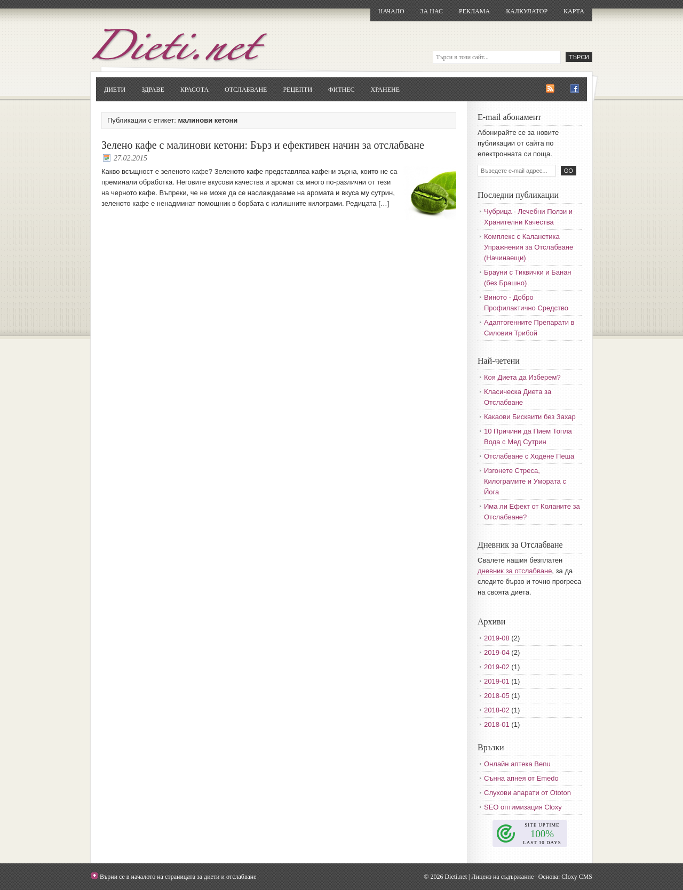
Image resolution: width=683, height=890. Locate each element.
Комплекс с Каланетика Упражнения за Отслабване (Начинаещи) (528, 247)
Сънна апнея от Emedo (521, 778)
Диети (114, 89)
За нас (431, 11)
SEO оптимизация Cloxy (523, 807)
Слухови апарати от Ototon (527, 793)
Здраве (152, 89)
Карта (573, 11)
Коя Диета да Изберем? (522, 377)
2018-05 (497, 696)
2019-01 (497, 681)
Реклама (474, 11)
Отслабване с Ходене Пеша (529, 456)
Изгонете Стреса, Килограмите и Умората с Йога (525, 481)
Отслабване (246, 89)
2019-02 (497, 667)
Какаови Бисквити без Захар (530, 417)
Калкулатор (526, 11)
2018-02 (497, 710)
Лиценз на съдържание (502, 876)
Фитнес (341, 89)
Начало (391, 11)
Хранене (385, 89)
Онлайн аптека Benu (517, 764)
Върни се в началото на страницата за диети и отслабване (178, 876)
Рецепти (297, 89)
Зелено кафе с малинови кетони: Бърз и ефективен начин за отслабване (262, 145)
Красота (194, 89)
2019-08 (497, 638)
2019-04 (497, 652)
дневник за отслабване (515, 571)
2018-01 (497, 724)
